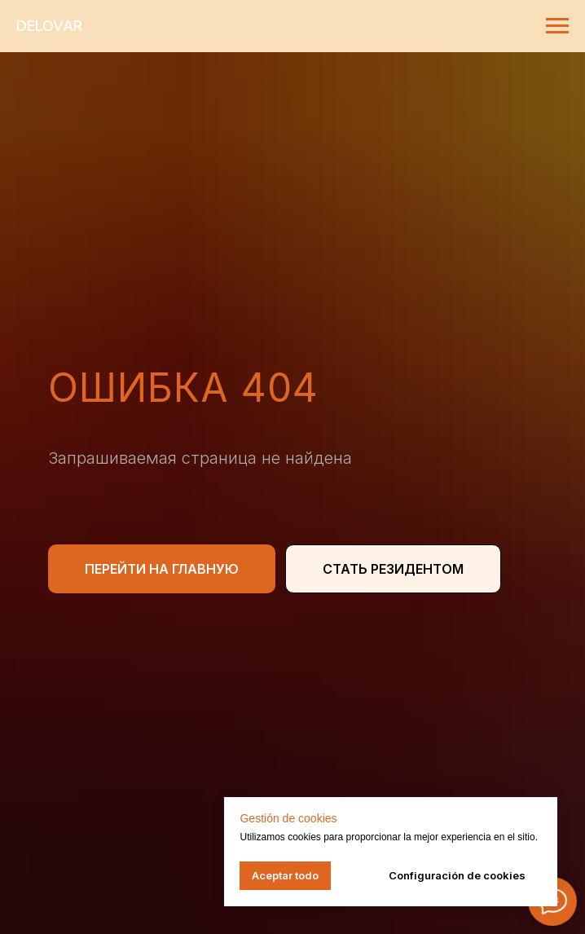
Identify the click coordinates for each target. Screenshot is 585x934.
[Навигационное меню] (557, 26)
